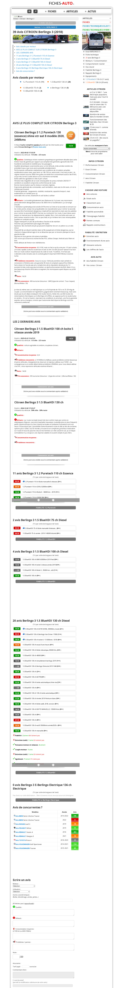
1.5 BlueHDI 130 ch (29, 672)
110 (97, 79)
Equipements (91, 76)
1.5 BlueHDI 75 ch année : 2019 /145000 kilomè (39, 533)
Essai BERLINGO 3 (93, 51)
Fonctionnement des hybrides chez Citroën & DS (99, 121)
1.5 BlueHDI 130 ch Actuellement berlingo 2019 (39, 661)
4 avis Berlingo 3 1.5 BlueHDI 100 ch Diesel (33, 62)
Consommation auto (94, 207)
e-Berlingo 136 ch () (59, 87)
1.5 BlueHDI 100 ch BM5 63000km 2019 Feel (38, 559)
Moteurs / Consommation (96, 61)
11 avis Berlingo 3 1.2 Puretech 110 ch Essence (35, 56)
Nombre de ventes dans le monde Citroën (99, 115)
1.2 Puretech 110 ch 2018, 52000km (35, 487)
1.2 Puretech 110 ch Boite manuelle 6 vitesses (41, 482)
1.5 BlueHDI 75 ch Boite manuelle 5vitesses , (41, 528)
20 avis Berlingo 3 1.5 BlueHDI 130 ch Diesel (34, 65)
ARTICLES (72, 11)
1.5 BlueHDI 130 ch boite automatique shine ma (40, 682)
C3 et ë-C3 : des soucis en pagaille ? (99, 139)
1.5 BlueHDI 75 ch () (32, 87)
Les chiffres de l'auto (95, 249)
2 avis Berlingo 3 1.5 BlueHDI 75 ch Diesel (33, 59)
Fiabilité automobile (94, 212)
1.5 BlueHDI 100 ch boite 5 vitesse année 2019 (39, 565)
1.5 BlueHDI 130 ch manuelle (33, 731)
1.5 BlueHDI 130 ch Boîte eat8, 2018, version (39, 704)
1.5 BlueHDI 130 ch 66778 (32, 677)
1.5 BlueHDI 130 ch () (60, 82)
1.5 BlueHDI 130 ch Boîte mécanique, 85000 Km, (40, 650)
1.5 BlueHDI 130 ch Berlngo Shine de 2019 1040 (40, 666)
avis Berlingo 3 (93, 58)
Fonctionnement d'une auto (98, 241)
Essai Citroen (91, 169)
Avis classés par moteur (26, 46)
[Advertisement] (46, 105)
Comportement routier (95, 64)
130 (97, 82)
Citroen (22, 19)
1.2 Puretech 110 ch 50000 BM (34, 497)
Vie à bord (90, 67)
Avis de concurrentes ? (25, 71)
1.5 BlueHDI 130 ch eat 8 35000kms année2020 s (40, 725)
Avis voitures (91, 194)
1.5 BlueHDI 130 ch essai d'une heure (36, 645)
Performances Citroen (95, 165)
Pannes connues (93, 220)
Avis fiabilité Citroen (94, 261)
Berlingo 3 (30, 19)
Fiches (15, 19)
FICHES (52, 11)
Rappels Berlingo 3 (93, 73)
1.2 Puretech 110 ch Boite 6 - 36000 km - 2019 (39, 492)
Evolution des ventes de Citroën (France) (98, 133)
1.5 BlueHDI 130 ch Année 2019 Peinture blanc (39, 698)
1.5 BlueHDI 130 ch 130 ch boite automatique (39, 693)
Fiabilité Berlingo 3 (93, 70)
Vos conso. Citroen (94, 265)
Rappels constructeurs (95, 225)
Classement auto (93, 203)
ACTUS (92, 11)
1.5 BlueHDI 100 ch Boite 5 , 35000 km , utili (38, 570)
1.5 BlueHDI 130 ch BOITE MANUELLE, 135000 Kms (41, 709)
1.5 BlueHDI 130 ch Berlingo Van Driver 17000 (41, 634)
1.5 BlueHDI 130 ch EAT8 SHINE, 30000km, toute (42, 629)
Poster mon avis (39, 147)
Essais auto (91, 198)
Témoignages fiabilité (95, 216)
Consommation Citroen (95, 174)
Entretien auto (92, 236)
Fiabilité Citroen (92, 183)
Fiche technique (92, 54)
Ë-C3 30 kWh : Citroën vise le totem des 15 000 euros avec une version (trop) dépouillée (98, 107)
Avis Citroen (90, 178)
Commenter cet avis (46, 307)
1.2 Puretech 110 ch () (33, 82)
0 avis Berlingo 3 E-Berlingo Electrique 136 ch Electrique (39, 68)
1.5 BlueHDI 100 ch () (32, 91)
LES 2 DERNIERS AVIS (24, 52)
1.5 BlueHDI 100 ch (29, 576)
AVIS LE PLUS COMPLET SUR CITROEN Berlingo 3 (36, 49)
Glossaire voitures (93, 245)
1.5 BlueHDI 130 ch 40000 (32, 655)
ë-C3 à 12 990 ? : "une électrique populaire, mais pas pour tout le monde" (99, 95)
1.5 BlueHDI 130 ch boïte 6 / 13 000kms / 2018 (41, 640)
